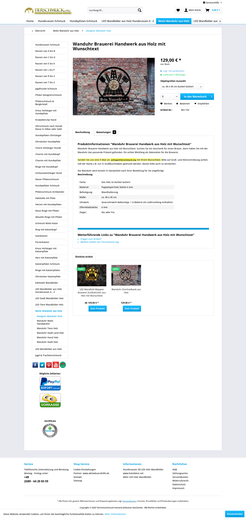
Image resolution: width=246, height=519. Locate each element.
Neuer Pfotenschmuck (47, 179)
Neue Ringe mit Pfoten (47, 210)
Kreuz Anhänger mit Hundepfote (45, 112)
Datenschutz (179, 484)
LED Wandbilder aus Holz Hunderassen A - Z (48, 290)
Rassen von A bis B (45, 50)
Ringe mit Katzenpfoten (47, 270)
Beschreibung (82, 132)
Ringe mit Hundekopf (46, 166)
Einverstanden (235, 513)
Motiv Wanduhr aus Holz (48, 310)
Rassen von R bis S (45, 76)
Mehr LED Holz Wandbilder (137, 477)
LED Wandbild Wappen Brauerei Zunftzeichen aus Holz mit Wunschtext (92, 292)
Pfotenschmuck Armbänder (49, 191)
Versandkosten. (130, 501)
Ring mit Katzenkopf (46, 229)
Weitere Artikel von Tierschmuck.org (98, 241)
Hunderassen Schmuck (47, 44)
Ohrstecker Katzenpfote (47, 276)
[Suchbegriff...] (115, 10)
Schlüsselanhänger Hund (48, 172)
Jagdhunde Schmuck (46, 88)
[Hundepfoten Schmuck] (83, 21)
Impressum (178, 488)
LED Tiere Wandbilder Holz (49, 304)
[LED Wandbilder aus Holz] (208, 21)
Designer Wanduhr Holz (49, 316)
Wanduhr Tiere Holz (47, 328)
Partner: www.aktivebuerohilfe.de (91, 473)
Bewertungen (106, 132)
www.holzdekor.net (133, 473)
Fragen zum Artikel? (89, 238)
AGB (174, 469)
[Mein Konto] (193, 10)
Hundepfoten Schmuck (47, 185)
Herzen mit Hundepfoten (48, 204)
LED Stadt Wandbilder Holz (49, 298)
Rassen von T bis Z (45, 82)
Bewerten (183, 103)
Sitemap (78, 480)
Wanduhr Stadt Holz (47, 341)
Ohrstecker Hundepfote (47, 141)
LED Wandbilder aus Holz (48, 349)
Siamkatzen (41, 235)
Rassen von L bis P (45, 69)
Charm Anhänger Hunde (48, 147)
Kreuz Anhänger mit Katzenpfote (45, 250)
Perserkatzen (42, 242)
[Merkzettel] (178, 10)
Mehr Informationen (115, 514)
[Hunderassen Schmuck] (52, 21)
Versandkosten (180, 477)
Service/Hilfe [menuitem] (211, 2)
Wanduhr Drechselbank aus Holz (126, 291)
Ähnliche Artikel (84, 256)
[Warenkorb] (213, 10)
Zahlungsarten (180, 473)
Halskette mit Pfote (45, 198)
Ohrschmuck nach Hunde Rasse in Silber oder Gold (48, 127)
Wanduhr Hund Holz (47, 337)
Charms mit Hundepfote (48, 160)
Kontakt (78, 477)
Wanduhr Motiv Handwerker (45, 322)
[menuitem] (115, 10)
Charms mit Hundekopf (47, 154)
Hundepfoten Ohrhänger (48, 135)
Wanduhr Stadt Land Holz (50, 332)
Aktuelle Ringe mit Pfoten (48, 216)
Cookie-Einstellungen (85, 469)
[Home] (30, 21)
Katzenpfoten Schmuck (47, 263)
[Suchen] (139, 10)
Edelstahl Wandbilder (46, 282)
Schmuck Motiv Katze (46, 223)
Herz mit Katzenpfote (46, 257)
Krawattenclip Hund (45, 119)
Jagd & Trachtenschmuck (48, 355)
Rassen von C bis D (45, 57)
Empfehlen (201, 103)
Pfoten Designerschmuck (48, 94)
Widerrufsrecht (180, 480)
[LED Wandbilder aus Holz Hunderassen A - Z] (127, 21)
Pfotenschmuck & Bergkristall (44, 103)
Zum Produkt (97, 308)
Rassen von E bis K (45, 63)
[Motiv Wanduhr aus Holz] (173, 21)
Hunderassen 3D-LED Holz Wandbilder (143, 469)
